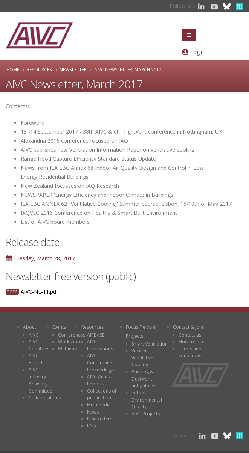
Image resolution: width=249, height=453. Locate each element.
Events (59, 327)
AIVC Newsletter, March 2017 (128, 69)
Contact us (190, 335)
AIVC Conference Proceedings (100, 362)
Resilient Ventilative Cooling (142, 357)
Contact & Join (188, 327)
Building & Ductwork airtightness (143, 378)
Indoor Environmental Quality (146, 400)
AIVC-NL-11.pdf (39, 291)
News (93, 412)
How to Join (191, 341)
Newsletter (73, 69)
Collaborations (45, 397)
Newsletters (99, 418)
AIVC (33, 335)
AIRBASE (95, 335)
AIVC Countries (39, 345)
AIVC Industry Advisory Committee (40, 380)
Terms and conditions (190, 352)
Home (12, 69)
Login (197, 52)
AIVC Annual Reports (100, 380)
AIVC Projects (145, 414)
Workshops (70, 341)
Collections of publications (101, 394)
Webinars (68, 349)
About (29, 327)
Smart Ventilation (149, 344)
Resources (39, 69)
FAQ (91, 426)
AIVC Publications (100, 345)
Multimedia (99, 405)
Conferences (71, 335)
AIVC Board (35, 359)
